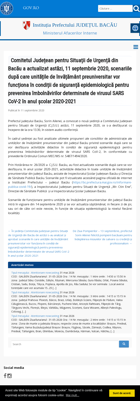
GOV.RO (31, 7)
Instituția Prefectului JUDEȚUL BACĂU (75, 25)
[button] (135, 28)
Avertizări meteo (22, 265)
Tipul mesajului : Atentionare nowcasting (35, 272)
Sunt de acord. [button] (122, 393)
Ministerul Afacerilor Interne (70, 33)
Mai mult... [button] (72, 395)
